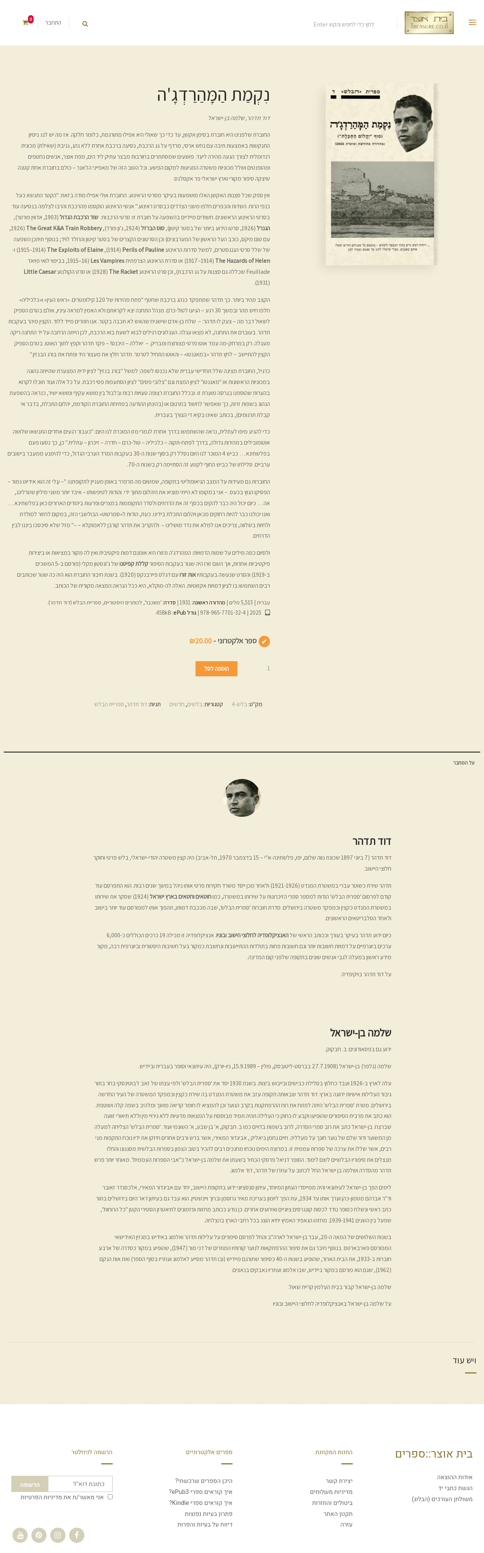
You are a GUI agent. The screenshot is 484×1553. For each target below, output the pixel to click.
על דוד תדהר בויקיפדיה (366, 974)
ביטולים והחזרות (332, 1503)
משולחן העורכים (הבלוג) (442, 1499)
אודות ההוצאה (455, 1477)
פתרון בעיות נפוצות (209, 1514)
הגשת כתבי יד (455, 1488)
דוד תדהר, (257, 118)
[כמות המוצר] (255, 668)
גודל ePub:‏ (183, 612)
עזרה (346, 1524)
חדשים (177, 704)
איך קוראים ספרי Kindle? (201, 1503)
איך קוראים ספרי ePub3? (201, 1492)
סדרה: (168, 602)
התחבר (53, 23)
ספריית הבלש (109, 704)
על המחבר (464, 762)
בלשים (194, 704)
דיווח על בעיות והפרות (205, 1524)
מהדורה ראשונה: (208, 602)
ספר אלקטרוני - (223, 641)
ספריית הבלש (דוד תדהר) (74, 602)
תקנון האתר (338, 1514)
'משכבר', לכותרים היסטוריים (132, 602)
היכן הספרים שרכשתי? (204, 1481)
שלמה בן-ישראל (226, 118)
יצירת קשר (339, 1481)
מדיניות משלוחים (331, 1492)
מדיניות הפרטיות (41, 1497)
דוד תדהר (137, 704)
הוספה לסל (216, 669)
